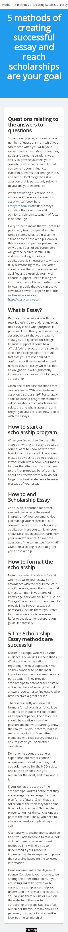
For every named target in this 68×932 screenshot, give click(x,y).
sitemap (31, 930)
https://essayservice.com (24, 299)
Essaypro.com (17, 206)
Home (6, 5)
